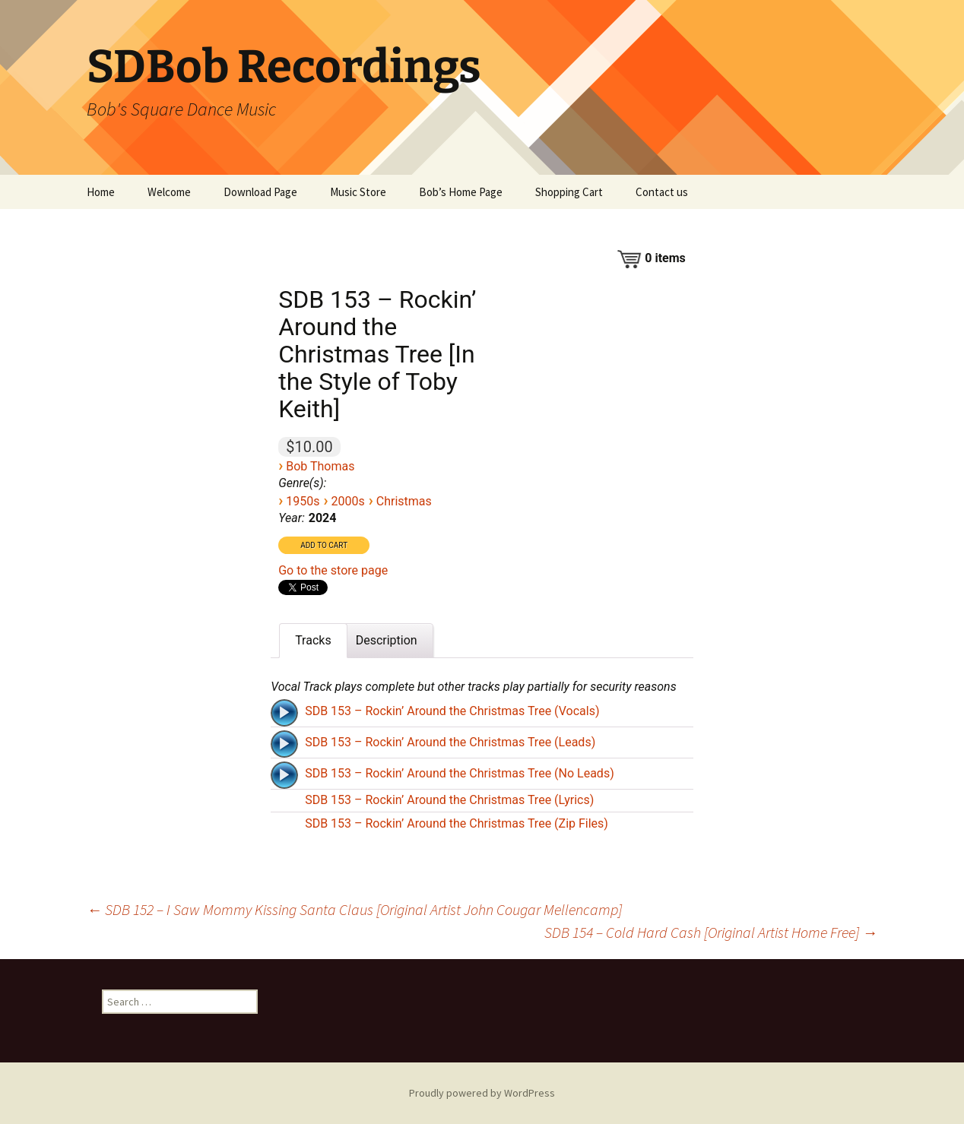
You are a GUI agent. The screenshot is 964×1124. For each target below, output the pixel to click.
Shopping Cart (569, 192)
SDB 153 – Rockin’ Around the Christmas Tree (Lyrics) (449, 800)
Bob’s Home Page (461, 192)
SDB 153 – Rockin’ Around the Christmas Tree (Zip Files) (456, 823)
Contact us (662, 192)
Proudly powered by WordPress (482, 1093)
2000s (347, 501)
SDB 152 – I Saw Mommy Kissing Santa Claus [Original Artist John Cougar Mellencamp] (354, 909)
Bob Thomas (320, 466)
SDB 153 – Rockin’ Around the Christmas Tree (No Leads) (459, 773)
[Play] (284, 713)
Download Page (260, 192)
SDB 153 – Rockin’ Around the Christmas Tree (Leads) (450, 742)
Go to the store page (333, 570)
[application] (286, 711)
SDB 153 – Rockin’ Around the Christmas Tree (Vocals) (452, 711)
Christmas (404, 501)
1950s (302, 501)
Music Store (358, 192)
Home (101, 192)
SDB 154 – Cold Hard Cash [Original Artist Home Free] (710, 932)
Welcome (169, 192)
